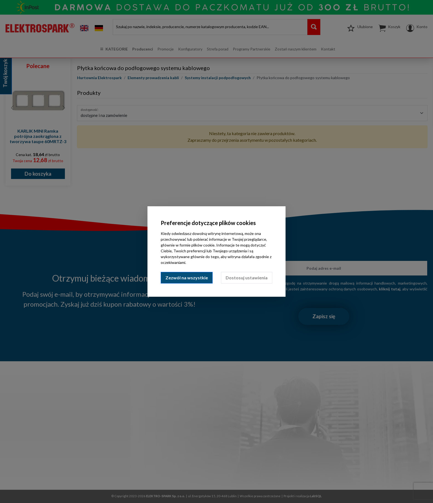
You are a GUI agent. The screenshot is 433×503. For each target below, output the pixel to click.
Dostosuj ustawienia (247, 277)
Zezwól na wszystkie (186, 277)
